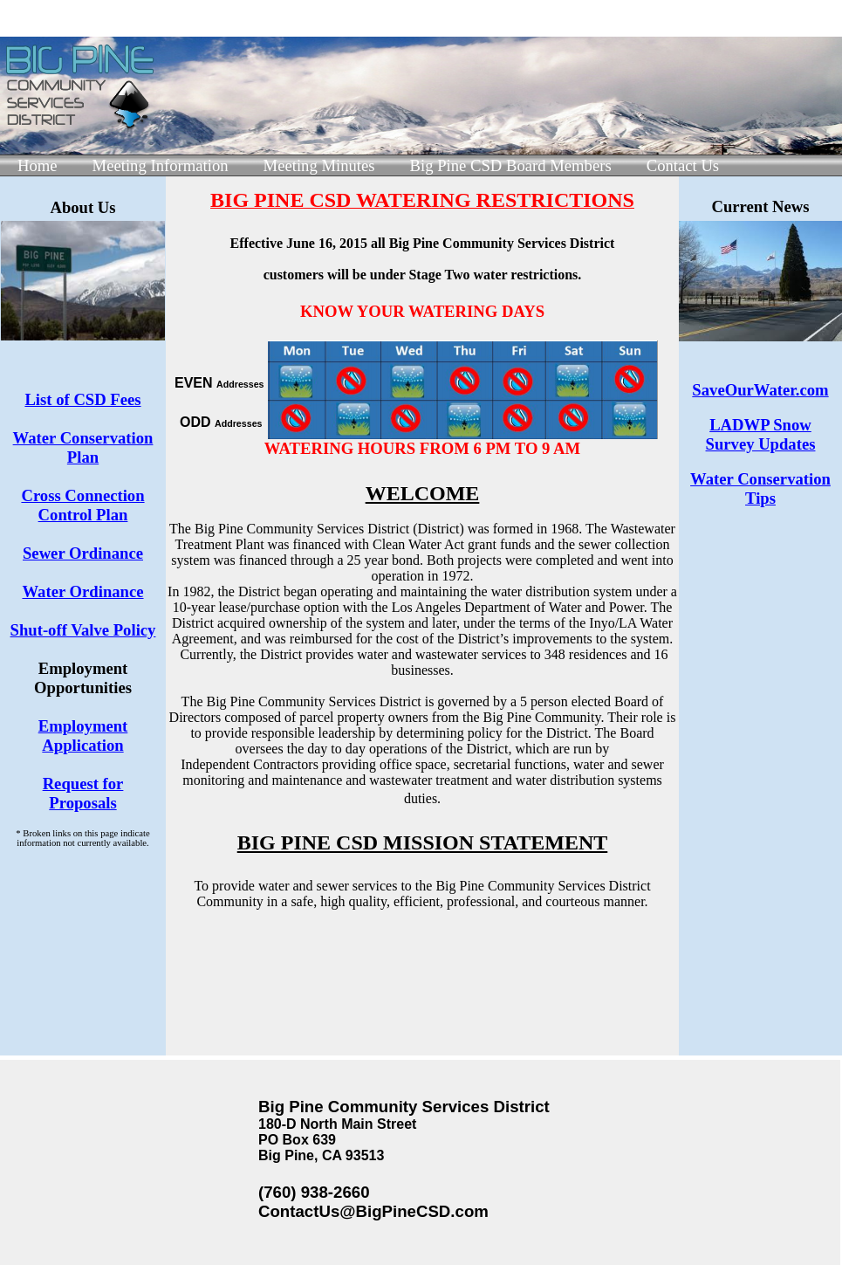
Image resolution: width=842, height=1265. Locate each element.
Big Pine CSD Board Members (511, 165)
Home (37, 165)
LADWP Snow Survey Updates (761, 434)
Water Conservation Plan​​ (83, 447)
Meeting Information (160, 165)
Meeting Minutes (319, 165)
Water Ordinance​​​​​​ (82, 591)
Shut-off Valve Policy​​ (83, 630)
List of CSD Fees (82, 399)
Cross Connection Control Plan (82, 505)
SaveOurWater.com (760, 390)
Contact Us (683, 165)
